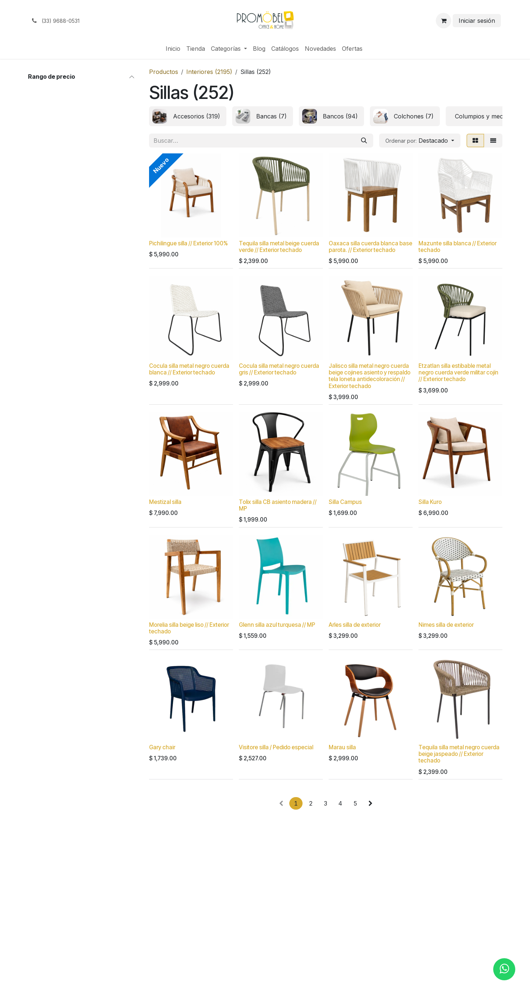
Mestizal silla (165, 501)
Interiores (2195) (209, 71)
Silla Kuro (430, 501)
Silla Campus (345, 501)
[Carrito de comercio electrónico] (443, 20)
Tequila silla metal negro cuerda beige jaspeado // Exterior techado (458, 754)
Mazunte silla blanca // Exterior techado (457, 246)
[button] (419, 141)
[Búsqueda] (364, 141)
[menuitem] (173, 48)
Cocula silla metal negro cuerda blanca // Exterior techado (189, 369)
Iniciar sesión (477, 20)
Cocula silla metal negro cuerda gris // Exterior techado (279, 369)
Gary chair (162, 747)
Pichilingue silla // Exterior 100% (188, 243)
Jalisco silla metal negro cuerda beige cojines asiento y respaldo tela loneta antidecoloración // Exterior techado (369, 376)
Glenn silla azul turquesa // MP (277, 624)
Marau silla (342, 747)
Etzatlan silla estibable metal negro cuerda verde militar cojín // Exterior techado (458, 372)
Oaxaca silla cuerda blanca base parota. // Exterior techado (370, 246)
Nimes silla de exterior (446, 624)
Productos (163, 71)
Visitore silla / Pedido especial (276, 747)
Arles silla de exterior (355, 624)
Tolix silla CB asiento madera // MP (278, 505)
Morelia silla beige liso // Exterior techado (189, 628)
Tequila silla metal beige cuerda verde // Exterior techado (279, 246)
